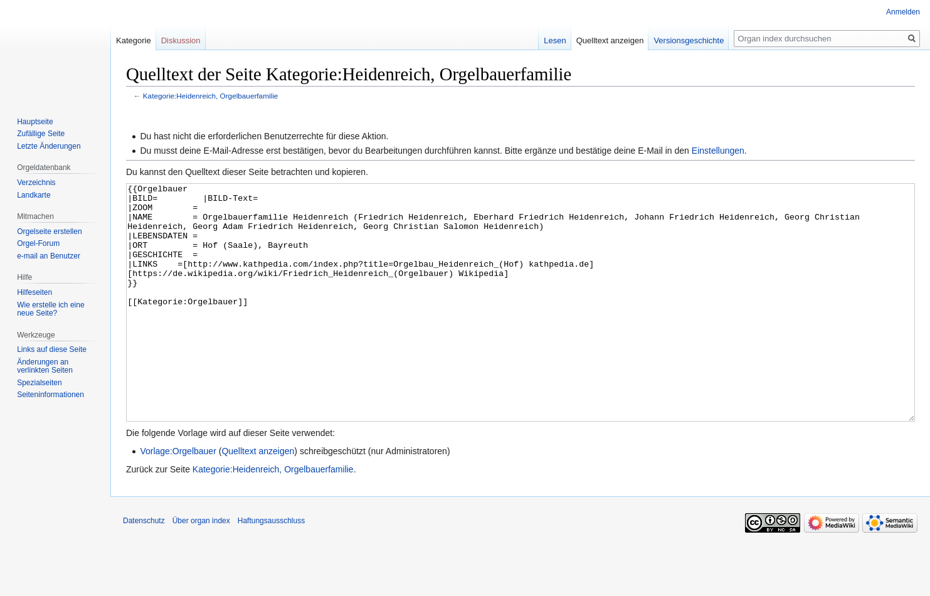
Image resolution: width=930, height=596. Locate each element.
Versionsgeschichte (688, 40)
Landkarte (33, 195)
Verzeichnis (36, 182)
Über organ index (201, 567)
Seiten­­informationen (50, 394)
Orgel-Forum (38, 243)
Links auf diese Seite (52, 349)
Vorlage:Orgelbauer (178, 498)
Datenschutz (144, 567)
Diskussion (181, 40)
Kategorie (133, 40)
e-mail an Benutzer (48, 256)
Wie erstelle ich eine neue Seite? (50, 309)
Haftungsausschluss (271, 567)
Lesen (555, 40)
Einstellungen (718, 151)
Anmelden (903, 12)
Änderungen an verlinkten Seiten (45, 366)
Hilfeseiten (34, 292)
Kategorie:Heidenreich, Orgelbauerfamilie (210, 96)
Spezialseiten (39, 382)
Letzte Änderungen (48, 146)
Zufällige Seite (41, 133)
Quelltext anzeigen (257, 498)
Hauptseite (35, 121)
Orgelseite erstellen (49, 231)
